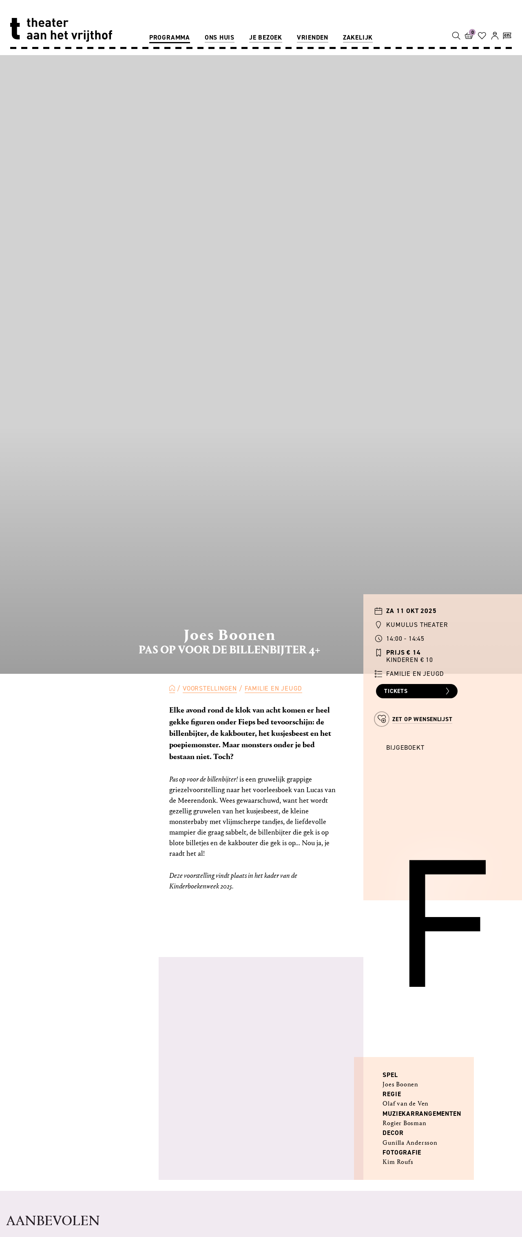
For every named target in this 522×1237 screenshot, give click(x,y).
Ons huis (219, 37)
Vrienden (312, 37)
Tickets (417, 691)
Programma (169, 37)
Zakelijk (358, 37)
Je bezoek (265, 37)
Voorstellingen (210, 688)
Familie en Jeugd (274, 688)
